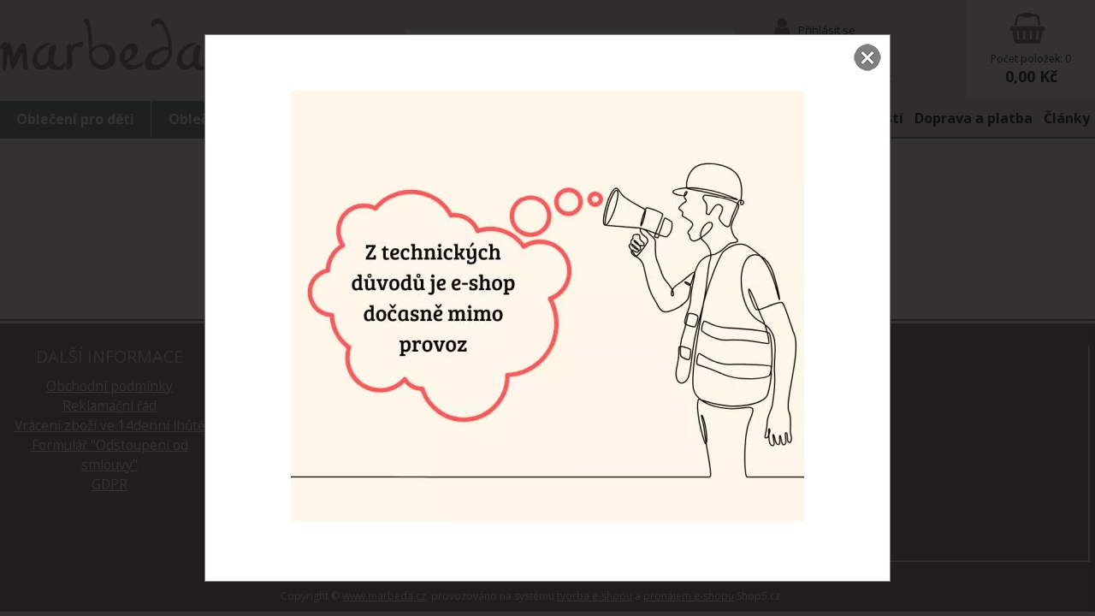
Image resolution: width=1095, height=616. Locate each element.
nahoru (1069, 590)
